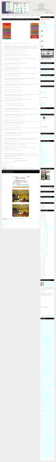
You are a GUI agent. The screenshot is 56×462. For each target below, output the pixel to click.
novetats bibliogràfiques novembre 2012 (47, 429)
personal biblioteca (45, 434)
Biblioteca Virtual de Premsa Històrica (46, 135)
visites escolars (45, 454)
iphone (53, 421)
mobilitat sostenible (46, 425)
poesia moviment (43, 435)
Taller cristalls (50, 378)
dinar (50, 411)
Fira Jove (48, 353)
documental (52, 411)
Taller (48, 378)
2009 (43, 215)
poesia (53, 434)
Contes (46, 345)
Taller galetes (50, 379)
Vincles (53, 383)
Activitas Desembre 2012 (45, 322)
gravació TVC (50, 418)
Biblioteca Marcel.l (43, 110)
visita (46, 452)
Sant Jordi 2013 (52, 376)
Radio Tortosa (43, 146)
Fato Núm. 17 (49, 350)
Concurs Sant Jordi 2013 (50, 344)
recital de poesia (47, 442)
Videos (50, 383)
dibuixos (48, 411)
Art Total (42, 147)
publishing (49, 315)
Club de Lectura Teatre (48, 340)
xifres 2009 (49, 457)
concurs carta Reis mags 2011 (44, 404)
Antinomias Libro (43, 152)
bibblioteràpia (8, 219)
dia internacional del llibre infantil (49, 410)
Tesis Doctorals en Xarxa (46, 381)
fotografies (42, 417)
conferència (50, 404)
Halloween (42, 356)
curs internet (52, 408)
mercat (51, 424)
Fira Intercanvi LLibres (43, 353)
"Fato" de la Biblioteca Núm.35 (45, 88)
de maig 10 (45, 236)
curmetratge (48, 408)
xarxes (51, 456)
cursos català (42, 409)
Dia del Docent (52, 348)
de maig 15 (45, 239)
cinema (42, 402)
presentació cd (43, 437)
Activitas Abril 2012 (48, 321)
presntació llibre (48, 439)
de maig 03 (45, 232)
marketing (50, 423)
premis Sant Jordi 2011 (43, 436)
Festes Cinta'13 (47, 352)
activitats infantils (43, 387)
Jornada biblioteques (45, 358)
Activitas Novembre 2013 (46, 324)
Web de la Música (43, 158)
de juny (44, 247)
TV (46, 378)
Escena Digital (50, 349)
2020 (43, 268)
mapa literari (47, 423)
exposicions (52, 413)
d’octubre (44, 253)
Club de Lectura (47, 338)
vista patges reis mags (51, 454)
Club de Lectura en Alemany (49, 341)
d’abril (44, 223)
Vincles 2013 (43, 384)
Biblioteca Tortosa (43, 104)
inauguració (47, 420)
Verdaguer (46, 383)
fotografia (52, 416)
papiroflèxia (52, 432)
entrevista (52, 412)
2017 (43, 264)
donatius (42, 412)
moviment (50, 425)
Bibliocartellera (43, 151)
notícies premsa (49, 426)
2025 (43, 275)
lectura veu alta (48, 422)
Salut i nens (42, 144)
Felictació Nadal (50, 351)
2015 (43, 261)
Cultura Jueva (45, 346)
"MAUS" (42, 193)
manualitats (43, 423)
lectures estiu (51, 422)
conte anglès (48, 407)
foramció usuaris (46, 416)
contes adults (52, 407)
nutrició (50, 432)
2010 (43, 216)
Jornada (42, 358)
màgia (53, 425)
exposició (43, 415)
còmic (45, 409)
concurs (42, 403)
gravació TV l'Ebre (46, 418)
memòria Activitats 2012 (47, 424)
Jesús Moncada (46, 357)
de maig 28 (45, 244)
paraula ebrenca (43, 433)
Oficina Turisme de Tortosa (45, 153)
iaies (53, 419)
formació (50, 416)
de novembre (45, 254)
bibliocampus (47, 393)
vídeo (47, 456)
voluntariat (42, 455)
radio (44, 442)
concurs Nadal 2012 (51, 403)
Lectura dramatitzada (51, 359)
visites (42, 454)
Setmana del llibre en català (44, 377)
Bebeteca (52, 331)
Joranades (53, 357)
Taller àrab (50, 380)
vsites (45, 456)
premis (53, 435)
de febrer (44, 220)
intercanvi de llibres (43, 421)
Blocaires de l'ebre (43, 165)
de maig (44, 224)
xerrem (47, 457)
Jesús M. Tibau (43, 164)
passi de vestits (46, 433)
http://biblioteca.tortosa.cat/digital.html (46, 27)
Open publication (43, 315)
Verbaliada (43, 383)
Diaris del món (43, 349)
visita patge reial (51, 453)
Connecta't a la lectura (44, 163)
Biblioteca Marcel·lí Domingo (45, 111)
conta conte (43, 405)
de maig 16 (45, 240)
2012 (43, 257)
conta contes (49, 405)
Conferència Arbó (43, 345)
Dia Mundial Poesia (51, 347)
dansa (46, 409)
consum (53, 404)
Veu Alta (48, 383)
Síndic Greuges (44, 378)
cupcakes (46, 408)
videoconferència (43, 452)
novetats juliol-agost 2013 (47, 431)
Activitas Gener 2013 (51, 322)
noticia (45, 426)
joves (41, 422)
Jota (44, 359)
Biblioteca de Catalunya (44, 150)
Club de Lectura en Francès (45, 342)
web (49, 456)
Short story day (50, 377)
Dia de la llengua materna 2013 (45, 348)
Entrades (43, 205)
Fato (47, 350)
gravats (53, 418)
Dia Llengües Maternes (45, 347)
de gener (44, 219)
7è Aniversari (48, 320)
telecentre (45, 451)
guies (45, 419)
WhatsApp (46, 384)
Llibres (51, 360)
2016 (43, 263)
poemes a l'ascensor (50, 434)
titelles (48, 451)
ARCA (51, 320)
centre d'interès (43, 401)
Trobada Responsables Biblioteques (48, 382)
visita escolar (49, 452)
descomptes (50, 409)
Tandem (53, 380)
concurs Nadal (46, 403)
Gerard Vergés (52, 355)
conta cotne (51, 406)
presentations (43, 103)
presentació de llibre (44, 438)
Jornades (50, 358)
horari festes (51, 419)
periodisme (50, 433)
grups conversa (42, 419)
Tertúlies (42, 381)
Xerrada (49, 384)
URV (41, 383)
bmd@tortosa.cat (43, 24)
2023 (43, 272)
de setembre (44, 251)
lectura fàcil (44, 422)
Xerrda (44, 385)
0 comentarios (27, 218)
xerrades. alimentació (43, 457)
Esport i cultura (45, 350)
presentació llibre (51, 438)
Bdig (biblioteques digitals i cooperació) (46, 159)
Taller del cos (46, 379)
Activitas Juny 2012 (43, 323)
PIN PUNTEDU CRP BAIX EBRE (46, 156)
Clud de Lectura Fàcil (48, 343)
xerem (53, 456)
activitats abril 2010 (48, 385)
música (42, 426)
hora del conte (47, 419)
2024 (43, 274)
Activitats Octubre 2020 (44, 83)
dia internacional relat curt (44, 411)
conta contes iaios (47, 406)
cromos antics (42, 408)
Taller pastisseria (46, 380)
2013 (41, 320)
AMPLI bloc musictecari (44, 157)
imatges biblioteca (43, 420)
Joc (50, 357)
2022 (43, 271)
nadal (44, 426)
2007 (43, 212)
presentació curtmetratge (50, 437)
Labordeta (46, 359)
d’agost (44, 250)
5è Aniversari (44, 320)
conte (46, 407)
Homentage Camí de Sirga (47, 356)
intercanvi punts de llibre (49, 421)
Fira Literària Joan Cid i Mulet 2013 (45, 355)
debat (48, 409)
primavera (52, 439)
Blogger (50, 183)
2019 (43, 267)
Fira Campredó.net (51, 352)
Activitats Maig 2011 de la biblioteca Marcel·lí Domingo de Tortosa (18, 19)
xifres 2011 (52, 457)
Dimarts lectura (46, 349)
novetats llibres (46, 432)
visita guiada (47, 453)
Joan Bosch (49, 357)
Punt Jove (42, 145)
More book (52, 315)
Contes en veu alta (49, 345)
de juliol (44, 249)
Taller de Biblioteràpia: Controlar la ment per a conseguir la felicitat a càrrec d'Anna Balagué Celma (20, 171)
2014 (43, 260)
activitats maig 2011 (9, 169)
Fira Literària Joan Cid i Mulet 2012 (49, 354)
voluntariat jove (47, 455)
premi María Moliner (48, 435)
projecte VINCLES (51, 440)
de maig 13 (45, 237)
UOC (53, 382)
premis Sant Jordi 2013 (49, 436)
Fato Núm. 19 (43, 351)
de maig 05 (45, 233)
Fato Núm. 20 (47, 351)
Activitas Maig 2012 (48, 323)
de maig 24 (45, 243)
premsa (53, 436)
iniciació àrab (52, 420)
